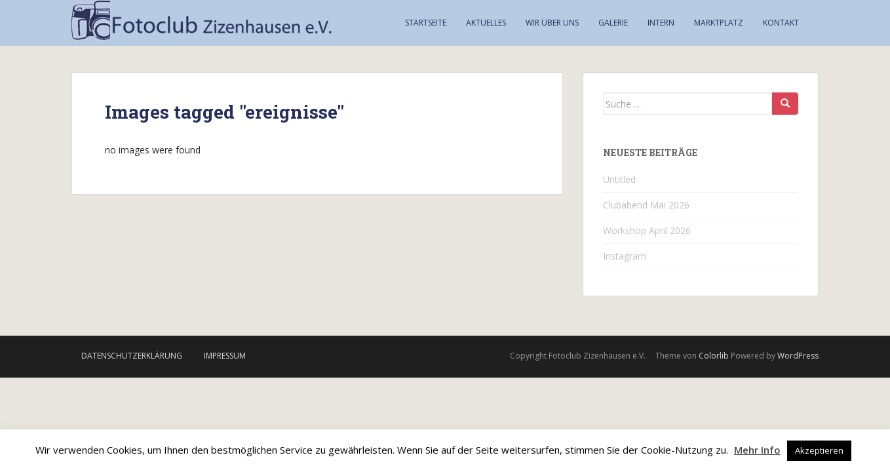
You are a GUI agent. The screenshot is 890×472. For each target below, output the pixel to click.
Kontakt (781, 22)
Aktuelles (486, 22)
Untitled (619, 179)
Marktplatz (718, 22)
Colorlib (714, 355)
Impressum (225, 355)
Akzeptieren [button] (819, 450)
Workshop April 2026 (647, 230)
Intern (661, 22)
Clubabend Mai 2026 (646, 205)
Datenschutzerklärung (131, 355)
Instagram (624, 256)
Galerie (613, 22)
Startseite (425, 22)
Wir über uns (552, 22)
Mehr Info (757, 449)
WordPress (798, 355)
